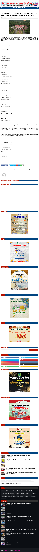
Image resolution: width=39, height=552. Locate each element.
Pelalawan (32, 481)
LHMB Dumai (22, 493)
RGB (29, 496)
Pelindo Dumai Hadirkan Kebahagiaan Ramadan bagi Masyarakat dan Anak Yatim (19, 520)
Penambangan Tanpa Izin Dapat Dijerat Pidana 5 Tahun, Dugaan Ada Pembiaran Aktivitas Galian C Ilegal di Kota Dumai (21, 473)
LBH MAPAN (17, 493)
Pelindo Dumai (10, 496)
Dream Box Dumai (29, 490)
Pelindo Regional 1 (16, 496)
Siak (20, 483)
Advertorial (3, 480)
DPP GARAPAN (18, 490)
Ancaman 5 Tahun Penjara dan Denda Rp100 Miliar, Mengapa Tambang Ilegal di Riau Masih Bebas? (21, 530)
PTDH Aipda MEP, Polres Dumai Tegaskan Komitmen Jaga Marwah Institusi (18, 516)
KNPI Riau (18, 491)
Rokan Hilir (16, 483)
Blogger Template (7, 550)
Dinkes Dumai (23, 490)
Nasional (17, 481)
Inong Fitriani (10, 491)
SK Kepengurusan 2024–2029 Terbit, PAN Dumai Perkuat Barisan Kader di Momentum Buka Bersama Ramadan (21, 543)
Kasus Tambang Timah (29, 491)
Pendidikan (3, 483)
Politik (4, 162)
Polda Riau (21, 496)
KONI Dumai (23, 491)
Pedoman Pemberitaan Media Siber (33, 548)
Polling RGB (26, 496)
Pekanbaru (28, 481)
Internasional (25, 480)
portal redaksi (4, 17)
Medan (14, 481)
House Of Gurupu (4, 491)
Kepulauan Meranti (4, 481)
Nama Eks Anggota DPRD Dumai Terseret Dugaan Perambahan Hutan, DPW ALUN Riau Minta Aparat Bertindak (21, 534)
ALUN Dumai (3, 490)
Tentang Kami (25, 548)
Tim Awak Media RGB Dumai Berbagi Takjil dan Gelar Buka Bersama (17, 537)
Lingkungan (9, 481)
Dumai (10, 480)
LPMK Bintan (27, 493)
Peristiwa (7, 483)
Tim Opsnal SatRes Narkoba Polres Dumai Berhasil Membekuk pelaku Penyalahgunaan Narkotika (20, 460)
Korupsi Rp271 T (12, 493)
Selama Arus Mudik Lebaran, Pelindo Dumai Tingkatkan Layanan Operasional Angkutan (20, 507)
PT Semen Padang (4, 496)
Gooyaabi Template (17, 550)
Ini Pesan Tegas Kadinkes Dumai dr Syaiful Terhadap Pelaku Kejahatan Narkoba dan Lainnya (21, 468)
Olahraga (21, 481)
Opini (24, 481)
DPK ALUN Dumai (12, 490)
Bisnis (7, 480)
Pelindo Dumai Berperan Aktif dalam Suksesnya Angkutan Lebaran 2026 (18, 512)
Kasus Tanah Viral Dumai (5, 493)
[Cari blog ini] (15, 350)
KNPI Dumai (14, 491)
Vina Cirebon (33, 496)
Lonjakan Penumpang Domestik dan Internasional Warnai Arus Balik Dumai (18, 455)
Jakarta (30, 480)
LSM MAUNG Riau (32, 493)
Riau (13, 483)
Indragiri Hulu (20, 480)
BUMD (7, 490)
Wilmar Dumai (4, 498)
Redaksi (21, 548)
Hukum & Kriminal (14, 480)
